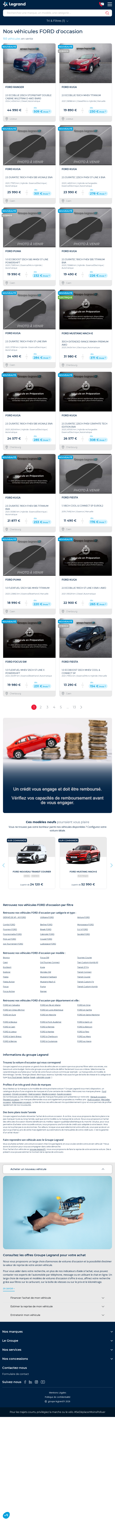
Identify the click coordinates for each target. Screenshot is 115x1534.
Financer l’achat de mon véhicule (30, 1297)
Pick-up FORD (9, 939)
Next (111, 864)
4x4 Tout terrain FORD (13, 944)
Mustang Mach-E (47, 982)
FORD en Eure (9, 1015)
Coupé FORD (46, 939)
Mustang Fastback (48, 977)
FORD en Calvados (11, 1005)
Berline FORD (46, 924)
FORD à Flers (83, 1032)
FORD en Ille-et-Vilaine (50, 1005)
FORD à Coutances (48, 1041)
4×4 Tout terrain (15, 1077)
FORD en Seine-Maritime (88, 1015)
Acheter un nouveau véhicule (28, 1169)
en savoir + (9, 1288)
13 (74, 707)
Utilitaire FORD (47, 917)
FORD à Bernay (10, 1041)
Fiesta (5, 977)
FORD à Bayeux (10, 1022)
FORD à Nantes (47, 1032)
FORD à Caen (9, 1027)
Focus (6, 986)
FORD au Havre (84, 1041)
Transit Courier (83, 977)
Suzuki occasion (64, 1094)
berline (26, 1077)
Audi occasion (93, 1099)
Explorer (6, 972)
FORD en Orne (83, 1005)
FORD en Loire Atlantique (51, 1010)
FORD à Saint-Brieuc (12, 1036)
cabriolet (40, 1077)
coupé (47, 1077)
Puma (43, 986)
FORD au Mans (84, 1036)
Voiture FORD (83, 917)
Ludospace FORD (48, 944)
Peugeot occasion (11, 1099)
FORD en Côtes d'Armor (14, 1010)
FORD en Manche (48, 1015)
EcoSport (7, 967)
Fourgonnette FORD (12, 934)
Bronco (6, 957)
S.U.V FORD (82, 929)
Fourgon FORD (10, 929)
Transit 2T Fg (83, 967)
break (32, 1077)
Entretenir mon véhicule (25, 1315)
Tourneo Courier (84, 957)
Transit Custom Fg (85, 982)
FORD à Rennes (47, 1027)
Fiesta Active (9, 982)
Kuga (42, 967)
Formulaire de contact (15, 1374)
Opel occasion (34, 1094)
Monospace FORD (85, 924)
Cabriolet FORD (47, 934)
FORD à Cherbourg (49, 1036)
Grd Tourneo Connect (50, 962)
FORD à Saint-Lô (84, 1022)
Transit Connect (84, 972)
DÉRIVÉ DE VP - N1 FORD (14, 917)
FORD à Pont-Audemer (50, 1022)
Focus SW (44, 957)
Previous (3, 864)
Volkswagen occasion (21, 1102)
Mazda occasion (49, 1094)
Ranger (43, 991)
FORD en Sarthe (84, 1010)
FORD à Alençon (84, 1027)
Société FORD (83, 934)
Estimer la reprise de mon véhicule (31, 1306)
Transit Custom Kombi (87, 986)
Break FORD (45, 929)
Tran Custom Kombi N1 (87, 962)
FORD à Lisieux (9, 1032)
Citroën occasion (19, 1094)
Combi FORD (9, 924)
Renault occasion (98, 1097)
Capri (5, 962)
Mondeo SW (45, 972)
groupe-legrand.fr (38, 1149)
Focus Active (9, 991)
